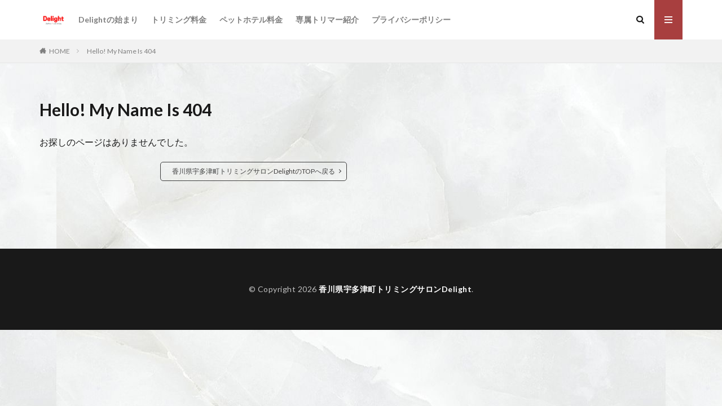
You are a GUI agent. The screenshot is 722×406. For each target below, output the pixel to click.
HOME (59, 51)
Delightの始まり (108, 19)
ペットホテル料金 (251, 19)
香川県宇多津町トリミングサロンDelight (395, 289)
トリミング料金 (178, 19)
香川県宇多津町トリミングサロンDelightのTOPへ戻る (253, 171)
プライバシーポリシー (411, 19)
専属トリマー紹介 (327, 19)
